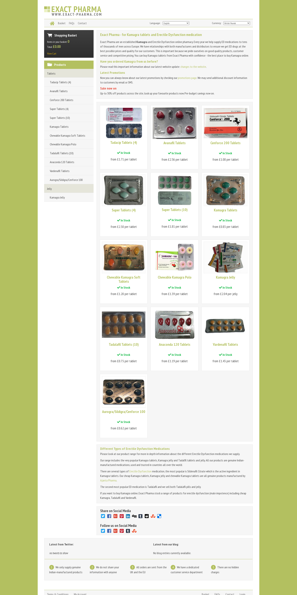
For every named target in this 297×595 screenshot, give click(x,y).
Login (242, 577)
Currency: (216, 23)
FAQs (217, 577)
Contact (229, 577)
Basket (205, 577)
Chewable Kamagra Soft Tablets (67, 135)
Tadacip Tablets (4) (60, 82)
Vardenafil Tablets (60, 171)
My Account (80, 577)
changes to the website (193, 67)
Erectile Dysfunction (140, 454)
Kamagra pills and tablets (124, 586)
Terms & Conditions (58, 577)
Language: (155, 23)
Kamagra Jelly (57, 197)
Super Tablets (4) (59, 109)
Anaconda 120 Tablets (62, 162)
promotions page (187, 78)
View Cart (51, 53)
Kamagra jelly (100, 586)
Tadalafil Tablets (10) (61, 153)
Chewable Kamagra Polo (63, 144)
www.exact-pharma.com (55, 586)
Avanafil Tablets (59, 91)
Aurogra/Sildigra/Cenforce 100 (66, 180)
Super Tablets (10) (60, 118)
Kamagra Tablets (59, 127)
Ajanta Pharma (108, 463)
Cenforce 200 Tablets (61, 100)
